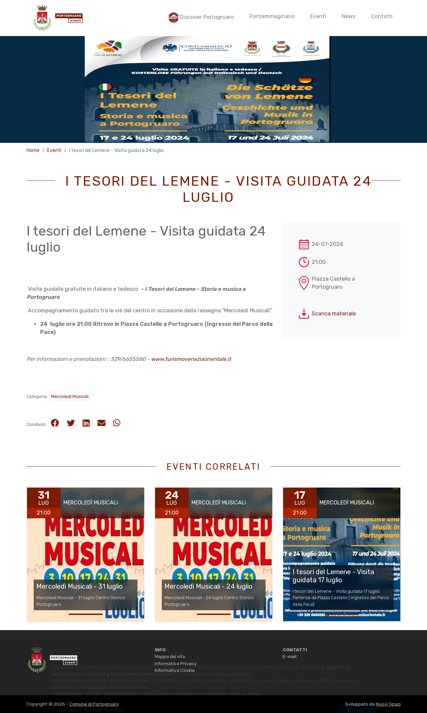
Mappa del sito (170, 656)
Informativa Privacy (175, 663)
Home (33, 150)
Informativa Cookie (175, 670)
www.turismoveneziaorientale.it (191, 359)
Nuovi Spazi (388, 704)
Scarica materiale (334, 313)
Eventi (54, 150)
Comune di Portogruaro (94, 704)
